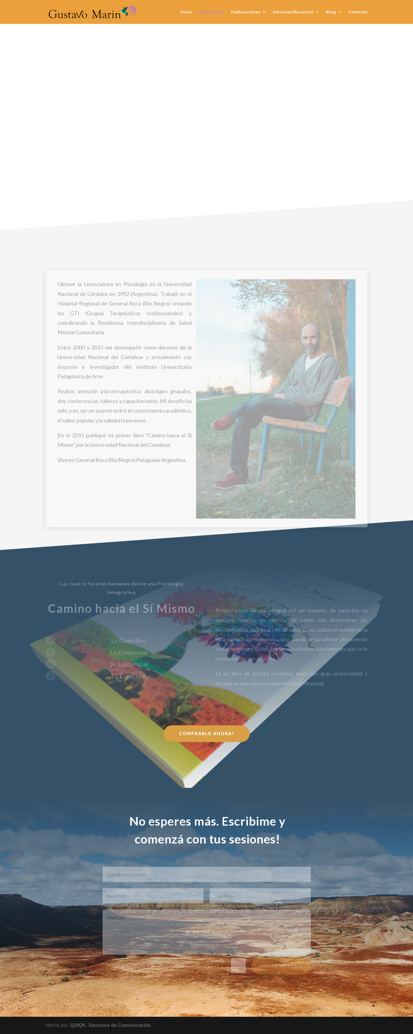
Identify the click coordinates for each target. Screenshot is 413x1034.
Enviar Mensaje (281, 968)
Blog (331, 12)
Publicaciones (245, 12)
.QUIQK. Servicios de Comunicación (110, 1025)
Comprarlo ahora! (206, 733)
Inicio (186, 12)
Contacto (357, 12)
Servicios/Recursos (293, 12)
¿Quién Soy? (211, 12)
